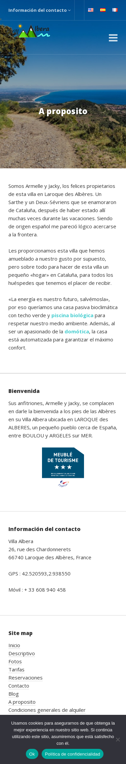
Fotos (15, 661)
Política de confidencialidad (72, 754)
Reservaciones (25, 677)
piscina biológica (72, 315)
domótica (77, 331)
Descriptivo (21, 653)
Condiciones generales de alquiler (47, 709)
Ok (32, 754)
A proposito (22, 701)
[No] (117, 739)
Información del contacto (39, 10)
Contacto (18, 685)
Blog (13, 693)
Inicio (14, 645)
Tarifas (16, 669)
